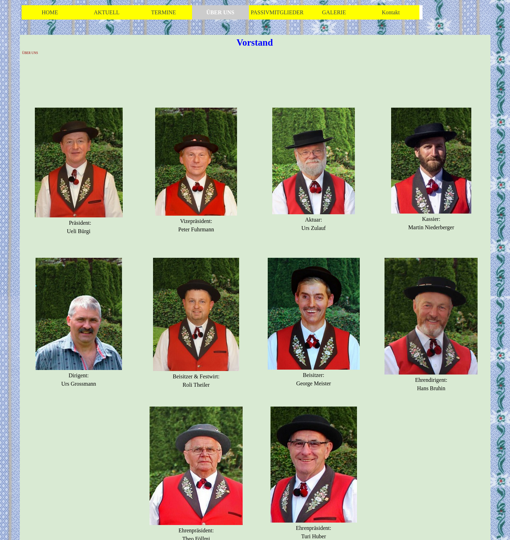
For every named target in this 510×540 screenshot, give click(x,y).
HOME (49, 12)
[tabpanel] (78, 176)
